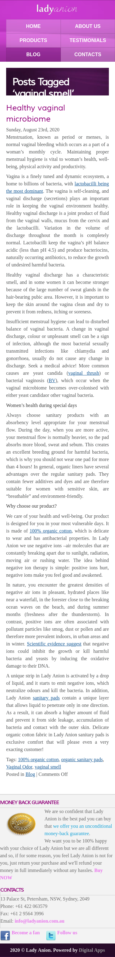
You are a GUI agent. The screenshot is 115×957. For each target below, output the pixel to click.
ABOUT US (88, 26)
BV (52, 380)
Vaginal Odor (19, 766)
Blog (30, 774)
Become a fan (26, 932)
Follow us (67, 932)
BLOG (33, 54)
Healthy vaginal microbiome (35, 113)
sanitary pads (46, 697)
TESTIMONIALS (88, 40)
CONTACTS (87, 54)
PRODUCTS (33, 40)
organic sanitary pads (82, 759)
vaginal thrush (83, 373)
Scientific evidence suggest (54, 643)
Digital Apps (92, 950)
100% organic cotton (51, 530)
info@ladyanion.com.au (39, 921)
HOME (33, 26)
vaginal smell (48, 766)
